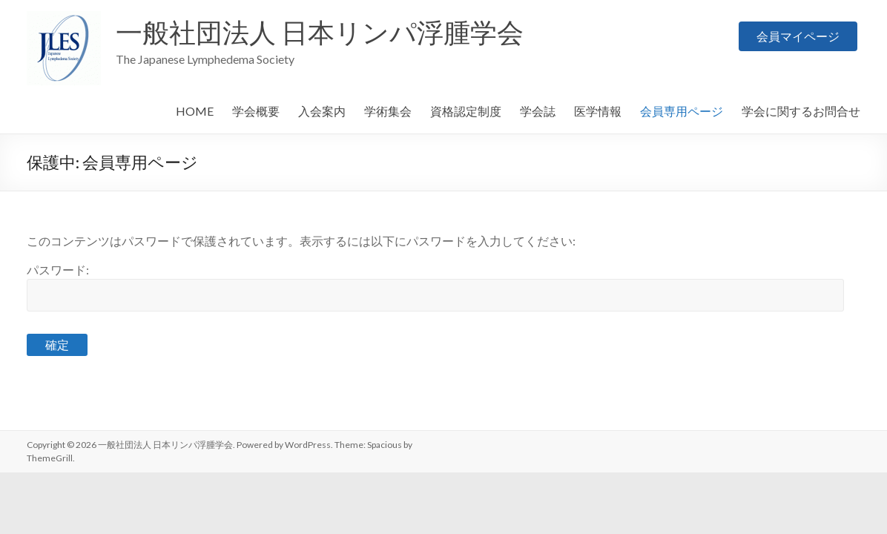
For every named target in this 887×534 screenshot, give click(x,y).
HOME (195, 111)
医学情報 (597, 111)
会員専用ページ (681, 111)
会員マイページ (798, 33)
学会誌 (537, 111)
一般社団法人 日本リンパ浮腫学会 (320, 32)
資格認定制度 (465, 111)
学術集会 (388, 111)
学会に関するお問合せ (801, 111)
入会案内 (322, 111)
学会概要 (256, 111)
